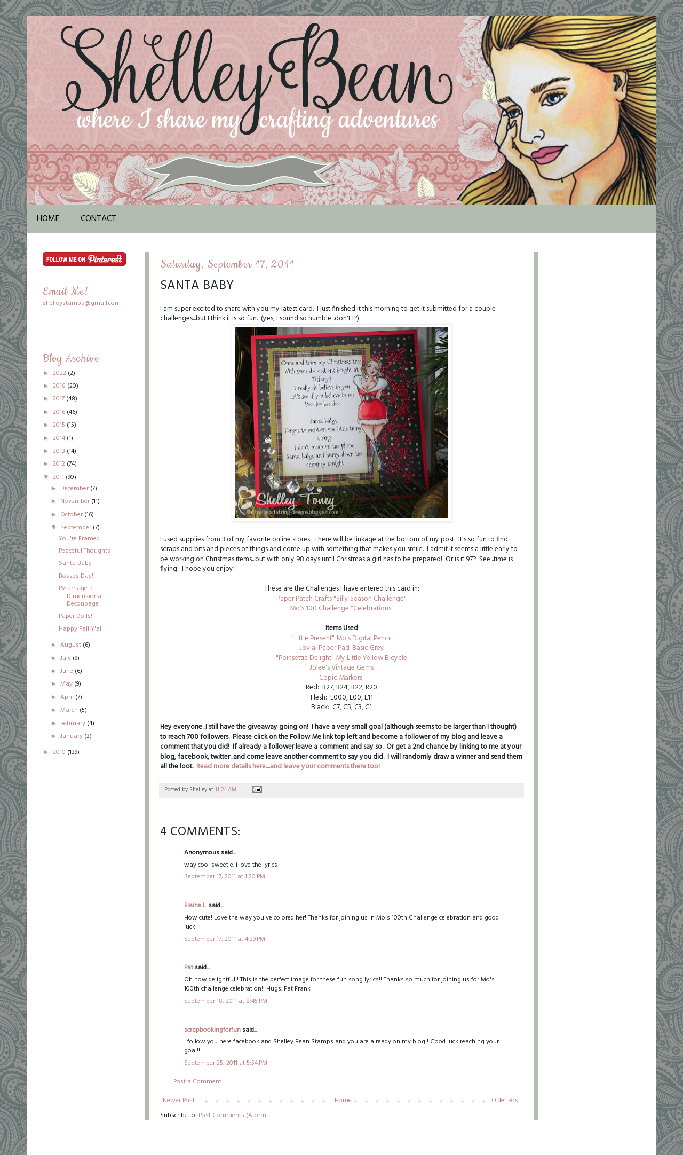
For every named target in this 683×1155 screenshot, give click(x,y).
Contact (98, 219)
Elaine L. (195, 905)
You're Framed (79, 538)
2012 (60, 464)
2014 (60, 438)
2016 (60, 412)
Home (48, 219)
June (67, 671)
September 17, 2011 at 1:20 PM (224, 876)
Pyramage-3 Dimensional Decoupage (81, 596)
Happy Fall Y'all (81, 629)
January (72, 736)
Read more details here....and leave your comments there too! (287, 766)
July (66, 658)
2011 (59, 477)
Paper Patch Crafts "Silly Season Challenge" (341, 598)
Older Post (505, 1100)
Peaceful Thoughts (84, 551)
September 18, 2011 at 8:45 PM (225, 1001)
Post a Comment (197, 1082)
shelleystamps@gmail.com (82, 303)
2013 (60, 451)
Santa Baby (75, 563)
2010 (60, 752)
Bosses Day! (76, 576)
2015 (60, 425)
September (76, 527)
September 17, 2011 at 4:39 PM (224, 939)
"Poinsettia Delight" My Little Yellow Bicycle (341, 658)
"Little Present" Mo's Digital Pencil (341, 638)
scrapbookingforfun (212, 1030)
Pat (188, 967)
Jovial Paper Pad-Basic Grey (341, 648)
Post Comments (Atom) (232, 1115)
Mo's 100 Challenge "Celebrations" (342, 608)
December (75, 488)
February (73, 723)
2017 (59, 399)
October (72, 514)
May (67, 684)
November (75, 501)
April (67, 697)
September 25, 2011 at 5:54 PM (225, 1063)
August (71, 645)
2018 (60, 386)
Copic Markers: (341, 677)
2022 (60, 373)
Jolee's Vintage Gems (341, 667)
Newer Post (179, 1100)
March (70, 710)
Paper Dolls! (75, 616)
